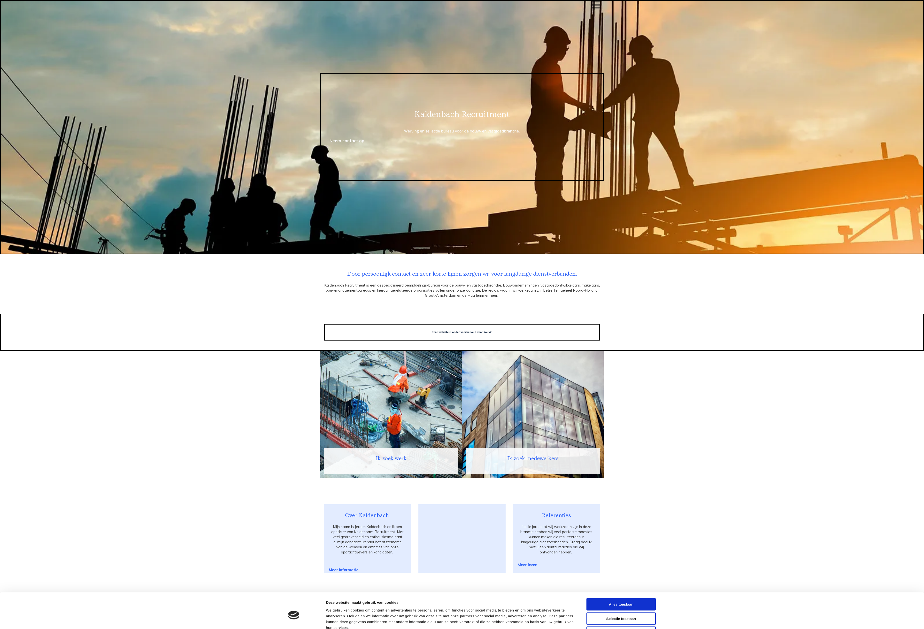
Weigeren (621, 609)
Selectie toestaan (621, 595)
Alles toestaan (621, 581)
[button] (527, 564)
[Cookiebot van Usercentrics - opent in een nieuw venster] (294, 619)
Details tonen (524, 619)
